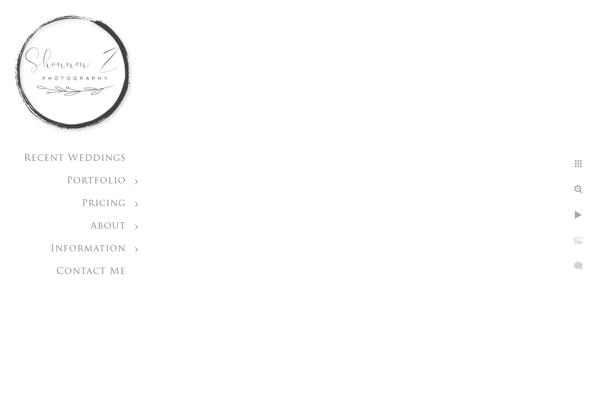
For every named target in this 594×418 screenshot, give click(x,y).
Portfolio (96, 181)
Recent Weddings (75, 158)
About (108, 226)
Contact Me (91, 271)
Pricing (104, 203)
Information (88, 249)
